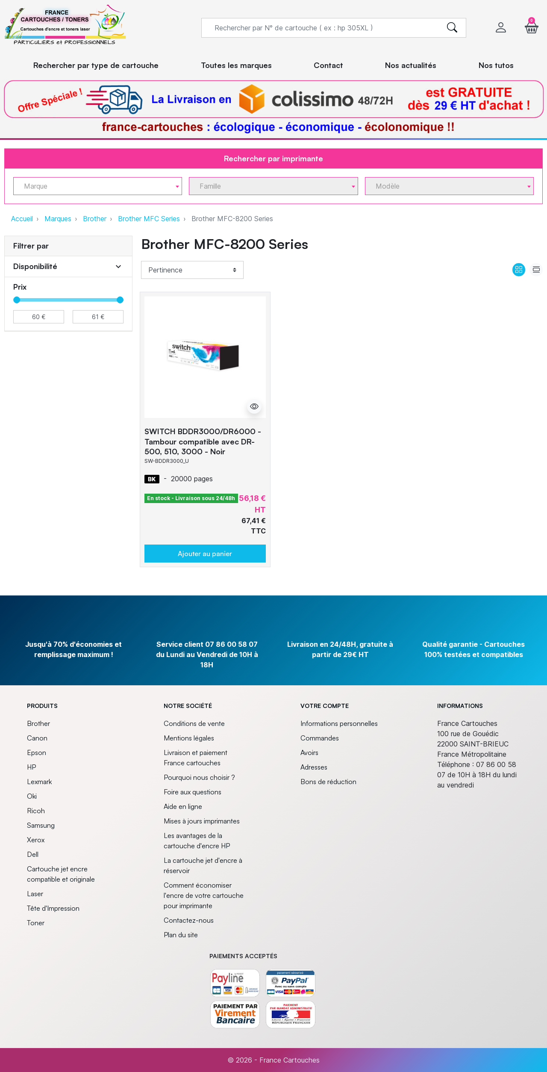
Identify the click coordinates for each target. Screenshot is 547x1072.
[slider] (16, 299)
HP (31, 767)
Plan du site (181, 934)
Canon (37, 738)
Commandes (319, 738)
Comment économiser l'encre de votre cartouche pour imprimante (204, 895)
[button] (532, 27)
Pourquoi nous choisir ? (199, 777)
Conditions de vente (194, 723)
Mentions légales (189, 738)
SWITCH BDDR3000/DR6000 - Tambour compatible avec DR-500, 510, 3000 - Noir (202, 441)
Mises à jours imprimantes (202, 821)
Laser (35, 893)
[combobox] (97, 186)
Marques (57, 218)
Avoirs (309, 752)
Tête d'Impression (53, 908)
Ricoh (36, 810)
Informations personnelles (339, 723)
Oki (32, 796)
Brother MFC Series (149, 218)
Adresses (313, 767)
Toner (35, 922)
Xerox (35, 839)
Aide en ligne (183, 806)
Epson (36, 752)
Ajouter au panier (205, 553)
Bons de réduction (328, 781)
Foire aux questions (192, 792)
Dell (32, 854)
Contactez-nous (189, 920)
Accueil (22, 218)
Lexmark (39, 781)
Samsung (41, 825)
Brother (94, 218)
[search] (452, 28)
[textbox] (94, 186)
